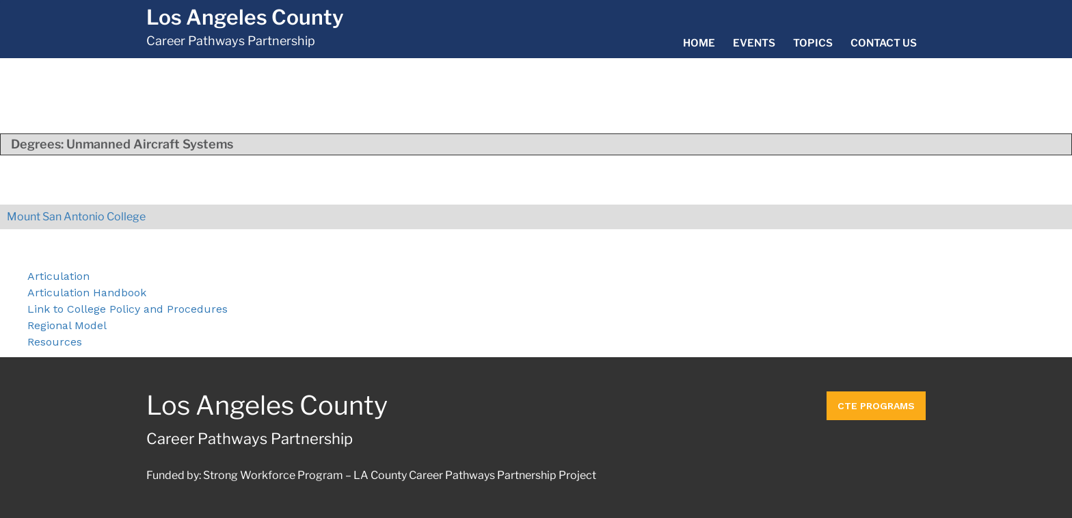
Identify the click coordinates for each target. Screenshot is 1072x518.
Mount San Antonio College (76, 216)
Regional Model (67, 325)
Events (754, 43)
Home (699, 43)
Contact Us (883, 43)
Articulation (58, 276)
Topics (813, 43)
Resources (54, 341)
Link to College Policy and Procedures (127, 308)
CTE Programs (876, 405)
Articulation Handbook (86, 292)
